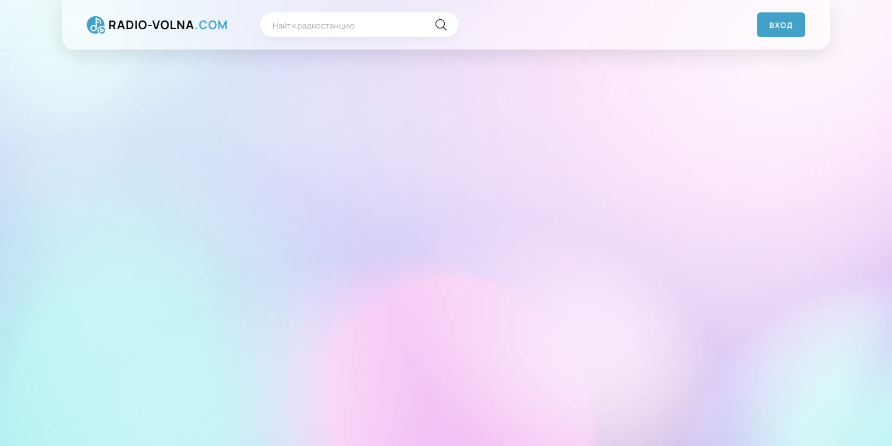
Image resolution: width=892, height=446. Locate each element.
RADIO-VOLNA (168, 25)
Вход (781, 25)
